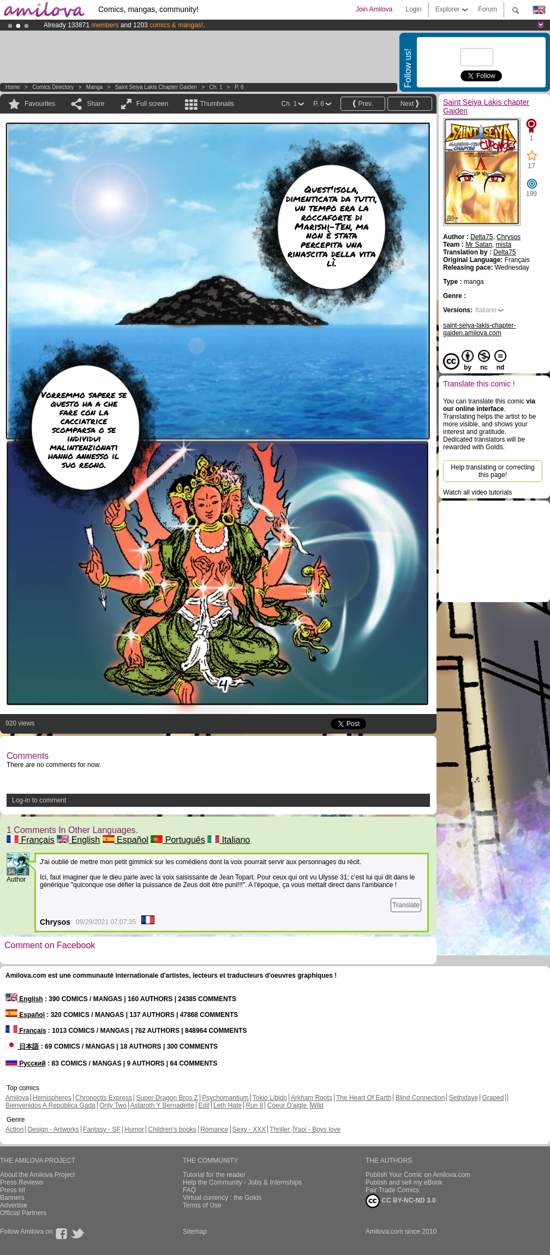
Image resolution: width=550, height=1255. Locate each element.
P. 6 (239, 87)
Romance (214, 1129)
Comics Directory (53, 87)
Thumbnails (217, 104)
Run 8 (254, 1105)
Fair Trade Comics (392, 1190)
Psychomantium (225, 1098)
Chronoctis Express (103, 1098)
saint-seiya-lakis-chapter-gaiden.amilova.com (479, 329)
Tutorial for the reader (214, 1175)
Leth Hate (227, 1105)
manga (94, 87)
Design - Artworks (53, 1129)
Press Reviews (21, 1182)
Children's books (172, 1129)
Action (14, 1129)
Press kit (12, 1190)
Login (413, 9)
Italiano (228, 839)
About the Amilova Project (37, 1175)
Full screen (152, 104)
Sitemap (195, 1231)
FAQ (189, 1190)
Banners (12, 1198)
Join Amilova (374, 9)
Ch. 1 (216, 87)
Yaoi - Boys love (317, 1129)
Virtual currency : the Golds (222, 1198)
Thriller (280, 1129)
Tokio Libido (270, 1098)
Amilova (17, 1098)
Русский (25, 1063)
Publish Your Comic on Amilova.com (418, 1175)
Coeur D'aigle (288, 1105)
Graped (493, 1098)
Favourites (40, 104)
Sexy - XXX (249, 1129)
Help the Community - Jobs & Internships (242, 1182)
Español (125, 839)
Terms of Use (202, 1205)
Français (31, 839)
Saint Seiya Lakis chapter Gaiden (156, 87)
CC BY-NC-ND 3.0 (401, 1201)
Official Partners (23, 1213)
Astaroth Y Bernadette (162, 1105)
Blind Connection (420, 1098)
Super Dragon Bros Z (167, 1098)
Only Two (113, 1105)
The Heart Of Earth (363, 1098)
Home (12, 87)
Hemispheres (52, 1098)
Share (95, 104)
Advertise (13, 1205)
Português (178, 839)
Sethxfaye (463, 1098)
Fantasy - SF (102, 1129)
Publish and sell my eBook (404, 1182)
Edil (204, 1105)
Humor (134, 1129)
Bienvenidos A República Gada (50, 1105)
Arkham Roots (311, 1098)
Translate (406, 905)
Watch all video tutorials (477, 492)
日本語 (22, 1046)
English (78, 839)
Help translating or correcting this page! (492, 471)
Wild (316, 1105)
